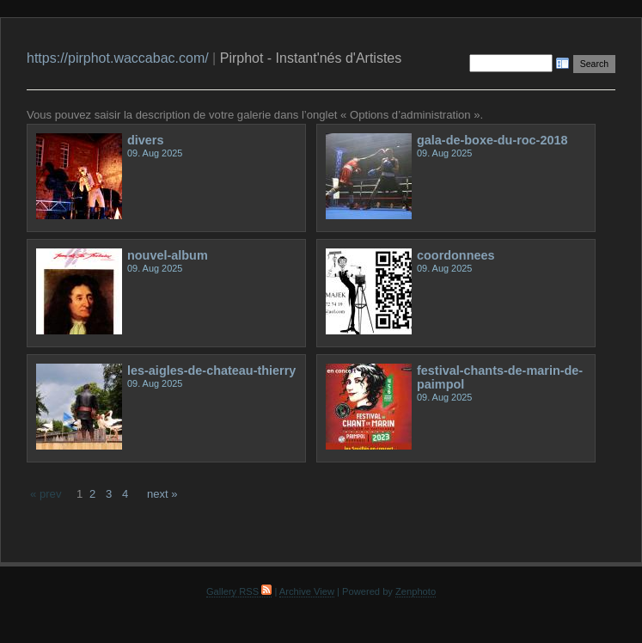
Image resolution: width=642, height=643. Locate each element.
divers (145, 140)
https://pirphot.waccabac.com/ (118, 58)
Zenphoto (415, 591)
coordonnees (456, 255)
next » (162, 493)
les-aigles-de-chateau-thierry (211, 370)
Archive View (306, 591)
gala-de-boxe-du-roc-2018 (492, 140)
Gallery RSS (239, 591)
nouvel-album (167, 255)
